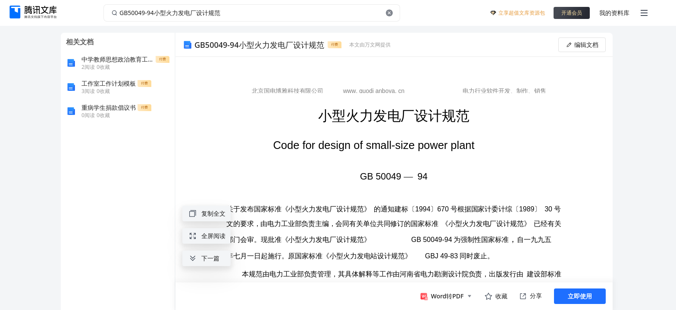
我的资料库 (614, 13)
